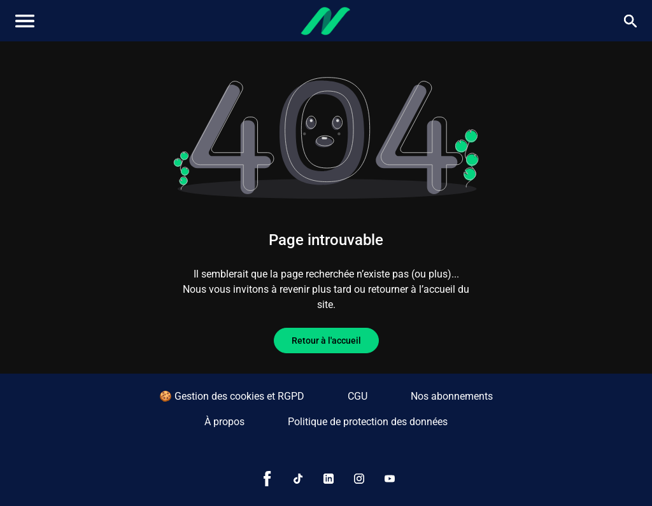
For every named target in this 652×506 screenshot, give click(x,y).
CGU (357, 396)
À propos (224, 422)
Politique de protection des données (368, 422)
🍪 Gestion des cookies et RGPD (231, 396)
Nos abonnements (452, 396)
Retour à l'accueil (326, 340)
